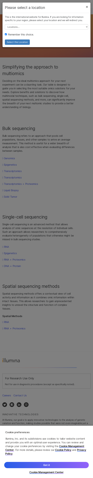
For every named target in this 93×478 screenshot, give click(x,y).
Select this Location (17, 42)
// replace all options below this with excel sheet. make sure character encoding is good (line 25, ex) (46, 27)
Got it (46, 467)
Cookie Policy (63, 452)
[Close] (87, 7)
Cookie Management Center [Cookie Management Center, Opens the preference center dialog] (46, 474)
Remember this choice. (19, 34)
